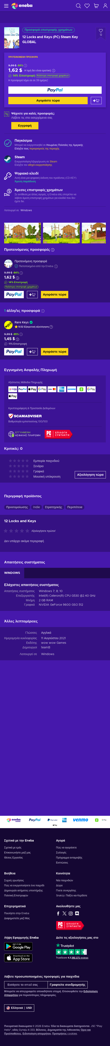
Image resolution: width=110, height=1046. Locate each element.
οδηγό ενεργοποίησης (40, 165)
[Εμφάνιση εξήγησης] (51, 327)
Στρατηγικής (53, 507)
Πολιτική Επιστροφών (16, 895)
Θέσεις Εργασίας (13, 857)
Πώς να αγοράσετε (66, 847)
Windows (47, 654)
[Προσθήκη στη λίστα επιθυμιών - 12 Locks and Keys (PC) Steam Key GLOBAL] (101, 34)
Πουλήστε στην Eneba (16, 913)
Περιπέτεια (74, 507)
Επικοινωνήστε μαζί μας (17, 852)
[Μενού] (5, 6)
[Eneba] (21, 6)
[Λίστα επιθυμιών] (87, 6)
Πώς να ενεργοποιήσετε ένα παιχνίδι (24, 885)
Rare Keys (22, 322)
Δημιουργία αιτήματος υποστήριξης (23, 890)
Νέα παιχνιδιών (64, 880)
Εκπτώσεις (62, 862)
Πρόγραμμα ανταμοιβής (69, 857)
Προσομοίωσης (17, 507)
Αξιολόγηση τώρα (90, 474)
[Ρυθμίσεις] (19, 1008)
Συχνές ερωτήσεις (14, 880)
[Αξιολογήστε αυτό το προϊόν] (18, 531)
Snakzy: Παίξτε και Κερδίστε (71, 895)
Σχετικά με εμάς (12, 847)
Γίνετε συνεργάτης (66, 890)
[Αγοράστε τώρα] (55, 90)
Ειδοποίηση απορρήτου (37, 1033)
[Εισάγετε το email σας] (26, 984)
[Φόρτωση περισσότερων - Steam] (7, 159)
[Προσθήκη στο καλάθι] (96, 100)
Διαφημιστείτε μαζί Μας (17, 918)
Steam (53, 161)
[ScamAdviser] (25, 416)
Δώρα (59, 885)
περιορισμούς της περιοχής (44, 148)
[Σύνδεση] (105, 6)
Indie (36, 507)
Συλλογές (61, 852)
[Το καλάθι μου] (96, 6)
